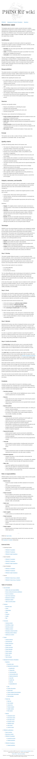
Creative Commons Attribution (25, 751)
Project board (8, 645)
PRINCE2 (4, 22)
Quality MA (11, 679)
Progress (7, 614)
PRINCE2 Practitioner (10, 551)
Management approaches (12, 666)
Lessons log (10, 705)
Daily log (9, 701)
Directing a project (9, 626)
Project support (8, 651)
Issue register (10, 703)
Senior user (7, 655)
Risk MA (11, 681)
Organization (8, 610)
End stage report (11, 719)
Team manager (8, 657)
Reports (7, 713)
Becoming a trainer (9, 734)
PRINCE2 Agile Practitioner (11, 554)
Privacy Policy (14, 753)
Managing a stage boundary (11, 630)
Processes (6, 620)
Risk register (10, 710)
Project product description (13, 694)
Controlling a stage (9, 625)
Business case (8, 606)
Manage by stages (9, 599)
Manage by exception (10, 597)
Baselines (26, 22)
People (5, 637)
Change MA (11, 670)
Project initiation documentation (14, 692)
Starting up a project (9, 634)
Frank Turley (8, 535)
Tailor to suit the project (10, 601)
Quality (6, 616)
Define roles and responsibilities (12, 589)
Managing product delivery (11, 632)
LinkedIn (10, 539)
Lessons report (10, 727)
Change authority (9, 639)
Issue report (9, 725)
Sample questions (11, 740)
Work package (10, 696)
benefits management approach (28, 355)
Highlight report (10, 723)
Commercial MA (12, 672)
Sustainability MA (13, 683)
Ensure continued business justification (13, 591)
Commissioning (8, 641)
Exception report (10, 721)
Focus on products (9, 593)
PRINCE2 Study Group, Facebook (12, 580)
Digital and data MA (13, 676)
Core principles (7, 587)
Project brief (10, 690)
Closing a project (9, 623)
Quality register (10, 708)
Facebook (5, 539)
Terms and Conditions (21, 753)
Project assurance (9, 643)
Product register (10, 706)
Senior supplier (8, 653)
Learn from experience (10, 595)
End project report (11, 717)
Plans (6, 612)
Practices (5, 604)
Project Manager (9, 649)
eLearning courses (11, 738)
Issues (6, 608)
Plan (8, 686)
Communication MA (13, 674)
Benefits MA (12, 668)
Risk (6, 618)
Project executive (9, 647)
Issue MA (11, 678)
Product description (11, 688)
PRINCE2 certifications (8, 730)
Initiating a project (9, 628)
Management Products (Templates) (14, 22)
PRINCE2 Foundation (10, 549)
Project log (7, 698)
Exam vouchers (8, 732)
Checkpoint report (11, 715)
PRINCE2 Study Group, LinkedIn (12, 577)
